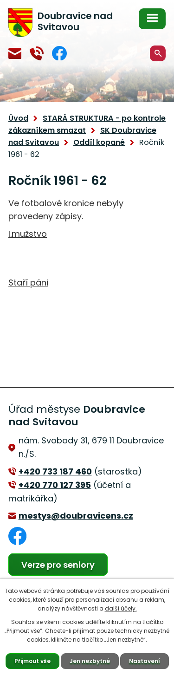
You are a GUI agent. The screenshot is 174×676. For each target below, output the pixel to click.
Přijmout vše (32, 661)
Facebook (59, 53)
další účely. (121, 608)
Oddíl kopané (99, 142)
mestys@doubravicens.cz (14, 53)
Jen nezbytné (90, 661)
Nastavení (144, 661)
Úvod (18, 118)
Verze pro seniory (58, 565)
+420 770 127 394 (37, 53)
